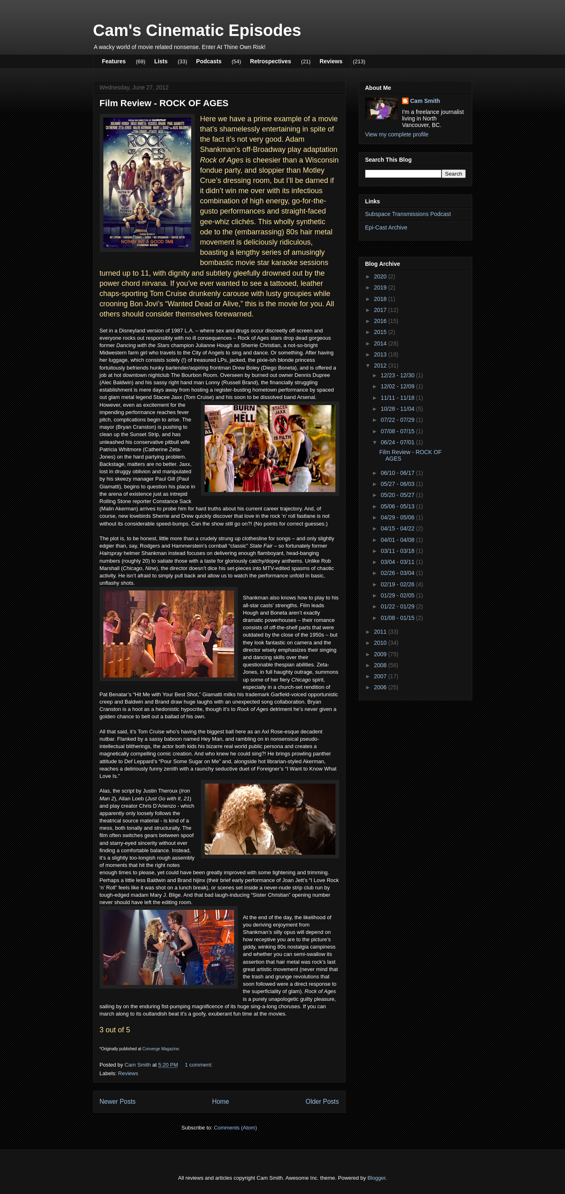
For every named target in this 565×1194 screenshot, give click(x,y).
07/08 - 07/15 (398, 431)
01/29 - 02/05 (398, 595)
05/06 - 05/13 (398, 506)
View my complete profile (397, 134)
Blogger (376, 1178)
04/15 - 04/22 (398, 528)
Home (220, 1101)
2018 (381, 299)
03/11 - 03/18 (398, 551)
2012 (381, 365)
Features (114, 61)
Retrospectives (270, 61)
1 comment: (199, 1065)
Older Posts (322, 1101)
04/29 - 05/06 (398, 517)
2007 (381, 676)
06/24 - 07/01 (398, 442)
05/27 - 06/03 (398, 484)
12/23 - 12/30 (398, 375)
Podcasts (208, 61)
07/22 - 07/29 (398, 420)
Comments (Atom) (235, 1128)
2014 (381, 343)
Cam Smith (425, 101)
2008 (381, 665)
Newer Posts (118, 1101)
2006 (381, 687)
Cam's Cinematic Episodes (197, 30)
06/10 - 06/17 (398, 473)
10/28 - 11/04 (398, 408)
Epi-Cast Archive (386, 227)
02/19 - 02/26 (398, 584)
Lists (161, 61)
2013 (381, 354)
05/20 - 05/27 (398, 495)
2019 (381, 287)
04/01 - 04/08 (398, 540)
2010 (381, 642)
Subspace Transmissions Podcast (408, 214)
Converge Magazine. (161, 1049)
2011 (381, 631)
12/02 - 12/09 (398, 386)
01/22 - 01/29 (398, 606)
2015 (381, 332)
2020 (381, 276)
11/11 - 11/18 (398, 397)
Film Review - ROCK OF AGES (164, 103)
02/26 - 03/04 (398, 573)
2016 (381, 321)
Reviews (330, 61)
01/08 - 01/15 (398, 618)
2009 (381, 654)
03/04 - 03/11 (398, 562)
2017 (381, 310)
